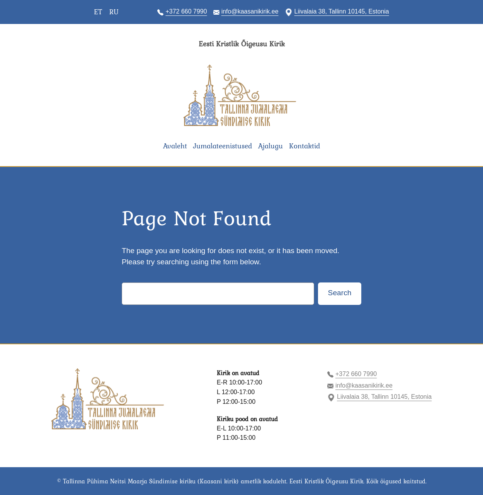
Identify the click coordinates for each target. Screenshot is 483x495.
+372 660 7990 (186, 11)
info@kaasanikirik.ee (250, 11)
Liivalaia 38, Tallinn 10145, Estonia (341, 11)
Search (340, 293)
